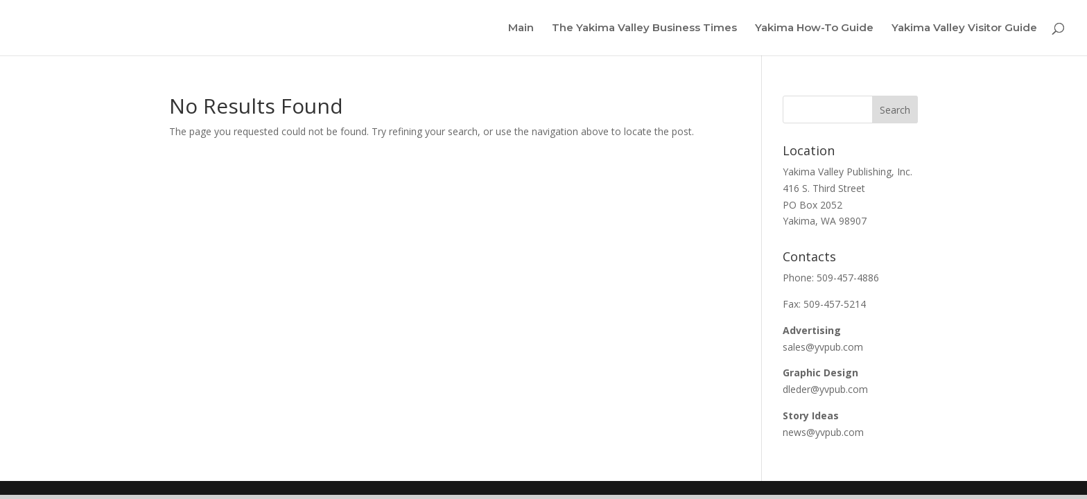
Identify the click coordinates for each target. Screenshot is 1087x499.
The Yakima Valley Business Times (644, 28)
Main (521, 28)
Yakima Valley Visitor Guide (964, 28)
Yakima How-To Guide (814, 28)
